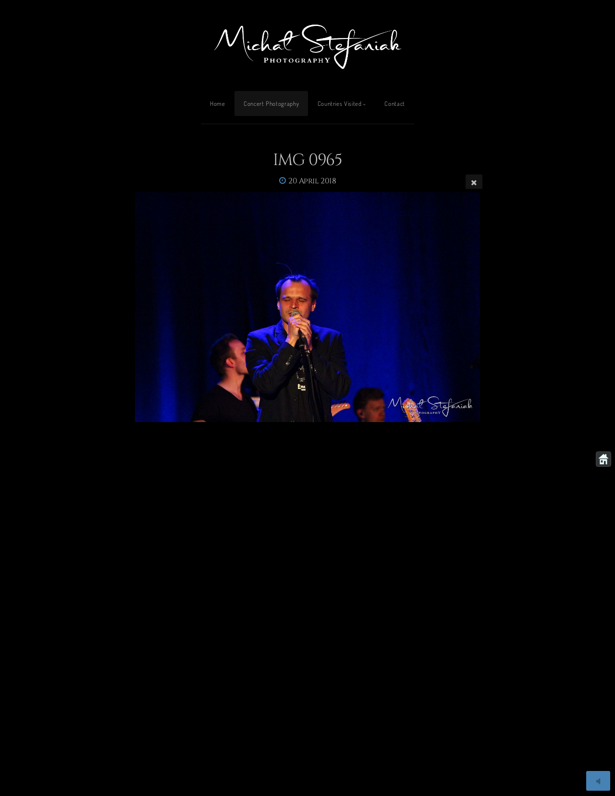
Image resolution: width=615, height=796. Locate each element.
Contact (394, 103)
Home (217, 103)
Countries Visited (340, 103)
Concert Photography (271, 103)
